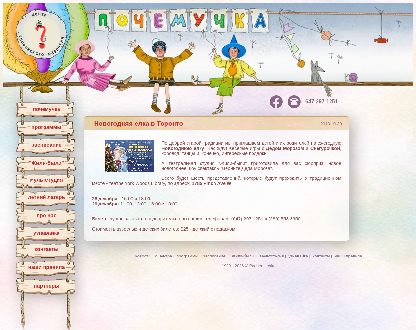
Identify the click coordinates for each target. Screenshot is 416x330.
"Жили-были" (46, 163)
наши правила (46, 267)
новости (142, 256)
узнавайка (46, 233)
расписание (46, 145)
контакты (46, 249)
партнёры (46, 286)
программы (46, 127)
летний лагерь (46, 197)
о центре (163, 256)
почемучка (46, 109)
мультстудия (46, 180)
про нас (46, 215)
